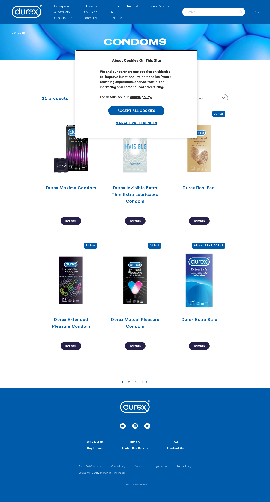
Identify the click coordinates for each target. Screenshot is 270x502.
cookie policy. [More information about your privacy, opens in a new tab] (141, 97)
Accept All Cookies (136, 110)
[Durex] (27, 12)
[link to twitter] (147, 426)
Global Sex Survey (135, 448)
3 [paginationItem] (135, 382)
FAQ (175, 441)
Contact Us (175, 448)
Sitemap (139, 466)
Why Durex (95, 441)
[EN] (256, 12)
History (135, 441)
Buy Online (95, 448)
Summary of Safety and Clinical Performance (102, 472)
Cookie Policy (118, 466)
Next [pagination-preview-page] (145, 382)
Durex (144, 484)
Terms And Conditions (90, 466)
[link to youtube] (123, 426)
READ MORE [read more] (70, 221)
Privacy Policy (184, 466)
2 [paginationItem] (129, 382)
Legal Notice (160, 466)
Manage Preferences (136, 123)
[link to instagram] (135, 426)
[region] (136, 94)
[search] (240, 12)
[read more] (71, 168)
